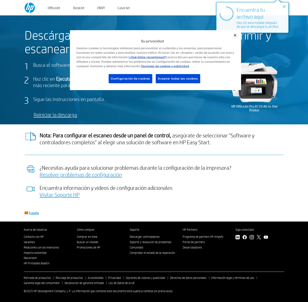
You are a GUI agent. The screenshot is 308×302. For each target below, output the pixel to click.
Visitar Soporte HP (60, 194)
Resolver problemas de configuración (81, 174)
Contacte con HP (34, 237)
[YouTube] (266, 237)
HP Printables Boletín (36, 263)
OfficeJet (54, 7)
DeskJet (78, 7)
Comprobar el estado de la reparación (152, 253)
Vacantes (29, 242)
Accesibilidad (95, 278)
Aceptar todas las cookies (178, 78)
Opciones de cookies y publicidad (145, 278)
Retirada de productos (37, 278)
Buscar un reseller (88, 242)
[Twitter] (259, 237)
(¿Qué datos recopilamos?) (148, 57)
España (34, 212)
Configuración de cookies (130, 78)
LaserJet (124, 7)
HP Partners (190, 230)
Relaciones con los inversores (41, 247)
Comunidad (136, 247)
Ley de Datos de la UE (122, 283)
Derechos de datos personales (188, 278)
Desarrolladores (192, 247)
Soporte (134, 230)
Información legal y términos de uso (232, 278)
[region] (155, 60)
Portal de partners (194, 242)
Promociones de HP (88, 247)
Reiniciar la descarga (55, 114)
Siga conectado (244, 230)
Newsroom (30, 258)
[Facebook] (245, 237)
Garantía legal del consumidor (42, 283)
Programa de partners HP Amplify (203, 237)
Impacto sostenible (35, 253)
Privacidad (114, 278)
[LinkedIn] (237, 237)
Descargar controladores (145, 237)
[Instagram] (252, 237)
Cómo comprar (86, 230)
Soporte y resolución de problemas (150, 242)
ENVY (101, 7)
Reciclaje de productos (69, 278)
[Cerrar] (235, 35)
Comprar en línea (87, 237)
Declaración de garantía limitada (84, 283)
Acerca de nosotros (35, 230)
